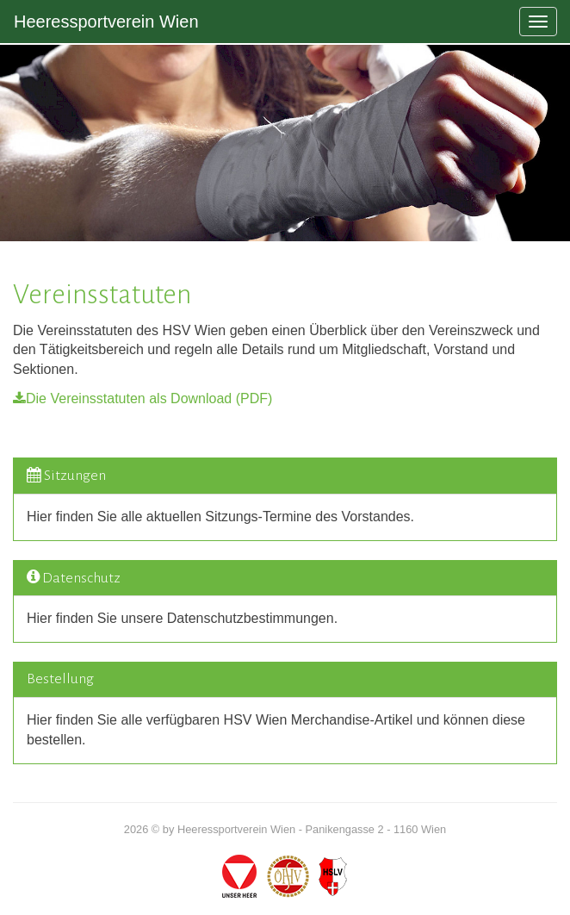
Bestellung (60, 679)
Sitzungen (75, 475)
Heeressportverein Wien (106, 21)
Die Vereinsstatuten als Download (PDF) (142, 398)
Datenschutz (81, 578)
